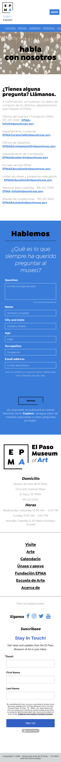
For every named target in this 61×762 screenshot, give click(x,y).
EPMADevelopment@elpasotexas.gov (29, 146)
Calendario (30, 558)
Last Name (12, 688)
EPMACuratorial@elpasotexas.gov (26, 135)
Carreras (35, 28)
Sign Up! (30, 723)
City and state (15, 320)
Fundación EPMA (30, 573)
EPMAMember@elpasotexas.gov (25, 157)
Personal (49, 28)
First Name (13, 672)
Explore (28, 413)
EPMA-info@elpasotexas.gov (18, 122)
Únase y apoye (30, 566)
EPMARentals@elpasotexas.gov (24, 202)
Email (9, 656)
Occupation (13, 346)
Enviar (31, 400)
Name (9, 307)
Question (11, 280)
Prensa (22, 28)
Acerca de (30, 587)
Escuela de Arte (30, 580)
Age (8, 333)
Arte (30, 551)
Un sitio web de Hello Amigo (39, 757)
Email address (15, 359)
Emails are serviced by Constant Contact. (35, 714)
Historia (10, 28)
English (7, 16)
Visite (30, 544)
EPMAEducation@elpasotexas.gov (26, 169)
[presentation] (27, 388)
